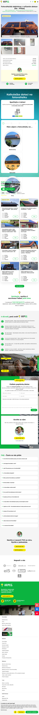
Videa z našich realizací (6, 674)
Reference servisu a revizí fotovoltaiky (9, 669)
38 (14, 193)
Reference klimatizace (6, 667)
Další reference (6, 182)
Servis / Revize (5, 652)
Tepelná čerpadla (5, 650)
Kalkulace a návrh (5, 646)
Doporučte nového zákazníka (7, 684)
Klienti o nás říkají (5, 683)
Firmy (3, 621)
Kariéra (3, 690)
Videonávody (4, 700)
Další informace (4, 709)
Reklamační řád (5, 698)
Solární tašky (4, 654)
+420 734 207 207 (19, 438)
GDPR (3, 696)
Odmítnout (21, 712)
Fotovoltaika (4, 616)
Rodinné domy (5, 619)
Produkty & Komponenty (6, 657)
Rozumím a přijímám (32, 712)
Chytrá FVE (4, 643)
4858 (3, 193)
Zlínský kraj (34, 65)
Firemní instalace (5, 676)
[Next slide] (36, 25)
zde (31, 407)
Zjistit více (5, 370)
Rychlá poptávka (7, 596)
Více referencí (19, 286)
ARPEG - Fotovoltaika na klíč (10, 10)
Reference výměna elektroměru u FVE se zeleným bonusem (13, 673)
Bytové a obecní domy (6, 623)
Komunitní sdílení (5, 645)
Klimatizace (4, 648)
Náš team (4, 686)
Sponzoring (4, 688)
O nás (3, 680)
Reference (4, 661)
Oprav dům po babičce (6, 625)
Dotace (3, 656)
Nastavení (15, 712)
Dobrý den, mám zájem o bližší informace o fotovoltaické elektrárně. (19, 401)
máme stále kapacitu (18, 302)
